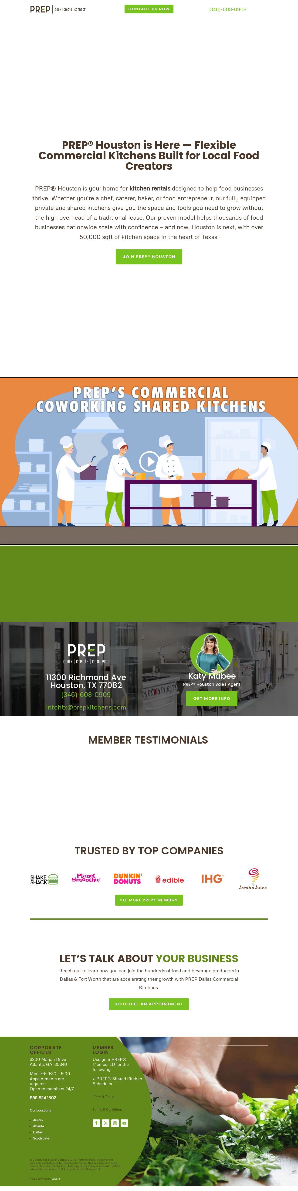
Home (35, 17)
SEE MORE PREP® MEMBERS (149, 900)
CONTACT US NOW (149, 9)
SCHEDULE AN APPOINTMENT (149, 1007)
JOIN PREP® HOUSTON (149, 256)
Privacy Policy (103, 1100)
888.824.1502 (43, 1102)
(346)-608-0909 (227, 9)
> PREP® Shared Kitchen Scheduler (117, 1085)
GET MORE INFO (212, 697)
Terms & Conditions (108, 1114)
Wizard (56, 1183)
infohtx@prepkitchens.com (86, 706)
